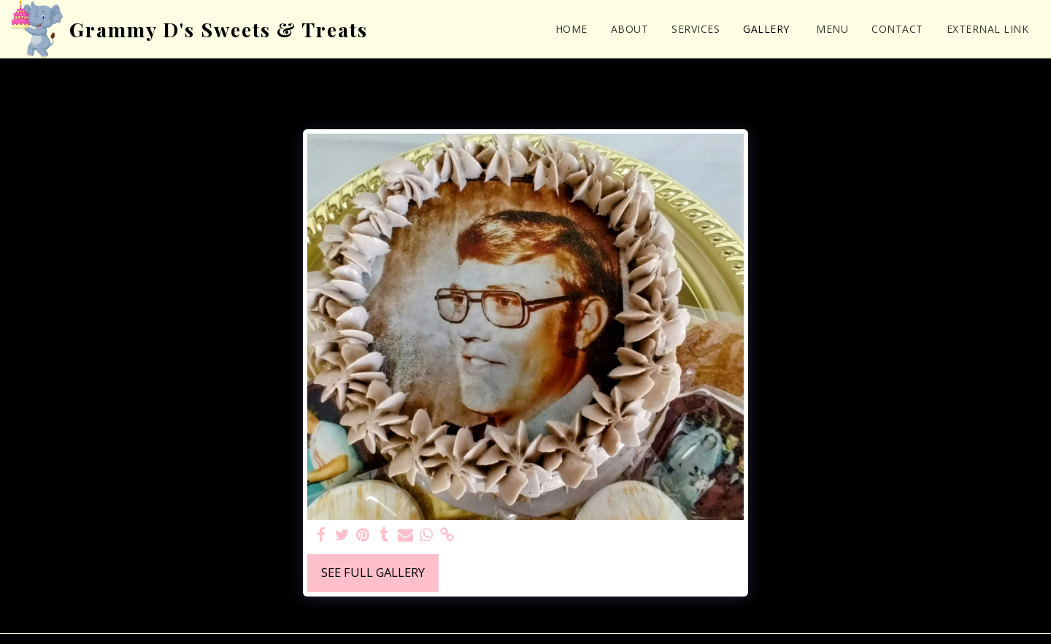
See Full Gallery (373, 572)
